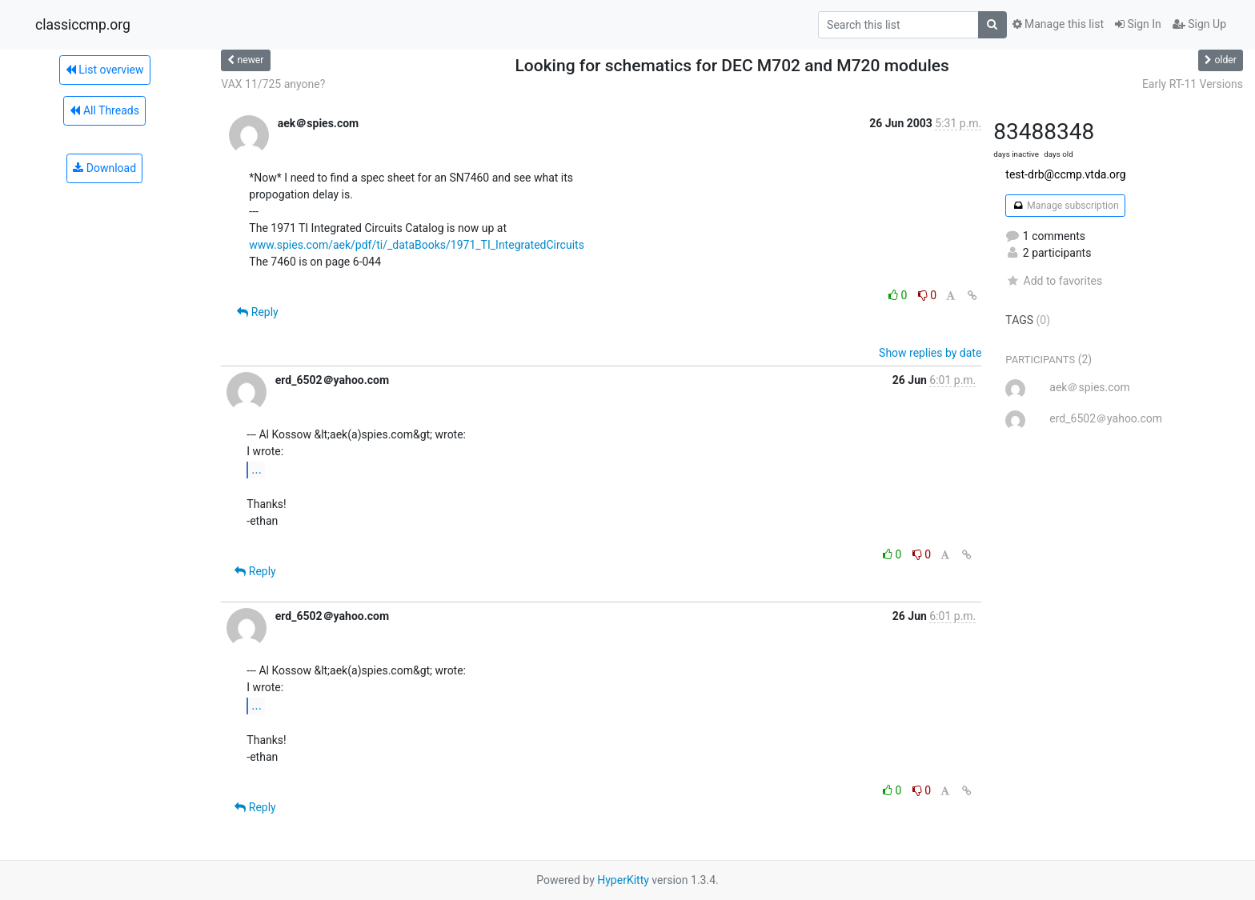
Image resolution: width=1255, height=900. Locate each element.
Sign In (1138, 24)
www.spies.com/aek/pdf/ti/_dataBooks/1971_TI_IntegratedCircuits (416, 244)
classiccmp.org (82, 25)
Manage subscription (1065, 205)
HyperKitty (623, 880)
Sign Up (1199, 24)
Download (104, 168)
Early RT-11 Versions (1192, 84)
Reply (257, 312)
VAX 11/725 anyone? (273, 84)
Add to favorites (1053, 280)
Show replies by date (930, 352)
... (256, 469)
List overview (105, 69)
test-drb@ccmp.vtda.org (1065, 174)
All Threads (104, 110)
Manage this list (1058, 24)
